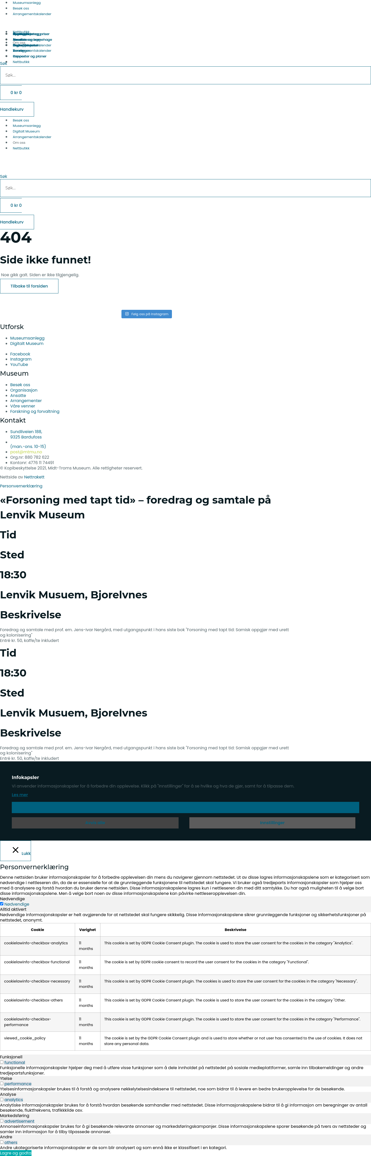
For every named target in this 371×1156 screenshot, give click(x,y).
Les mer (20, 795)
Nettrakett (34, 477)
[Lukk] (15, 851)
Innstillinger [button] (272, 823)
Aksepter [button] (185, 807)
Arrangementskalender (32, 14)
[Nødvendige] (1, 903)
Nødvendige (16, 904)
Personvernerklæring (21, 486)
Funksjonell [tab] (11, 1057)
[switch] (1, 1062)
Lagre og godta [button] (16, 1153)
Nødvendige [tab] (12, 899)
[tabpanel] (185, 981)
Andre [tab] (6, 1137)
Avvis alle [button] (95, 823)
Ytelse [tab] (6, 1078)
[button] (185, 168)
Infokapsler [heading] (25, 777)
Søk (3, 177)
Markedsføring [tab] (14, 1116)
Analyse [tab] (8, 1094)
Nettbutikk (21, 148)
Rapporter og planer (29, 56)
